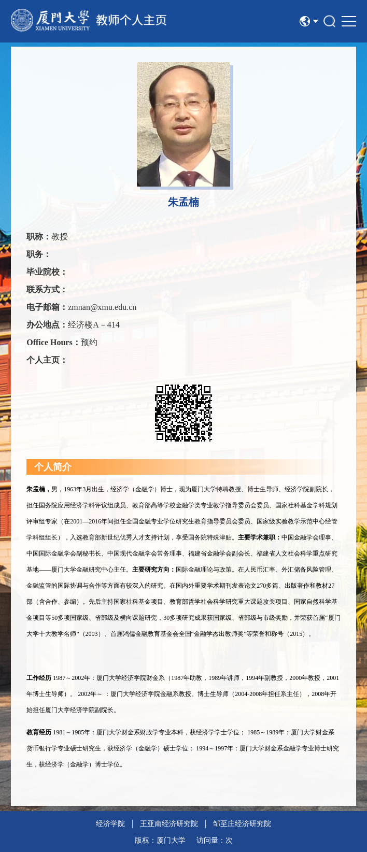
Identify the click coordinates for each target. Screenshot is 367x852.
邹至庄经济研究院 (242, 824)
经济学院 (110, 824)
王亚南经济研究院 (169, 824)
